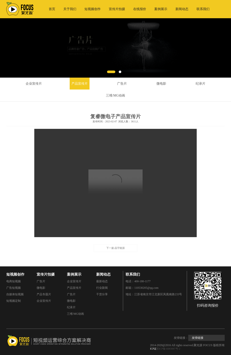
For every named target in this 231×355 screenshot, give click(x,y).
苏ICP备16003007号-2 (168, 348)
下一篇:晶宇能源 (115, 247)
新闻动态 (181, 9)
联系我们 (203, 9)
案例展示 (160, 9)
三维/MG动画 (115, 95)
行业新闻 (102, 287)
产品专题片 (44, 294)
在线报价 (139, 9)
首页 (52, 9)
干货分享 (102, 294)
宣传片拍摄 (117, 9)
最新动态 (102, 281)
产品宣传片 (79, 83)
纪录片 (200, 83)
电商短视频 (13, 281)
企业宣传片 (34, 83)
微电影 (161, 83)
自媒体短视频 (15, 294)
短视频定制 (13, 300)
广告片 (122, 83)
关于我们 (69, 9)
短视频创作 (92, 9)
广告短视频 (13, 287)
